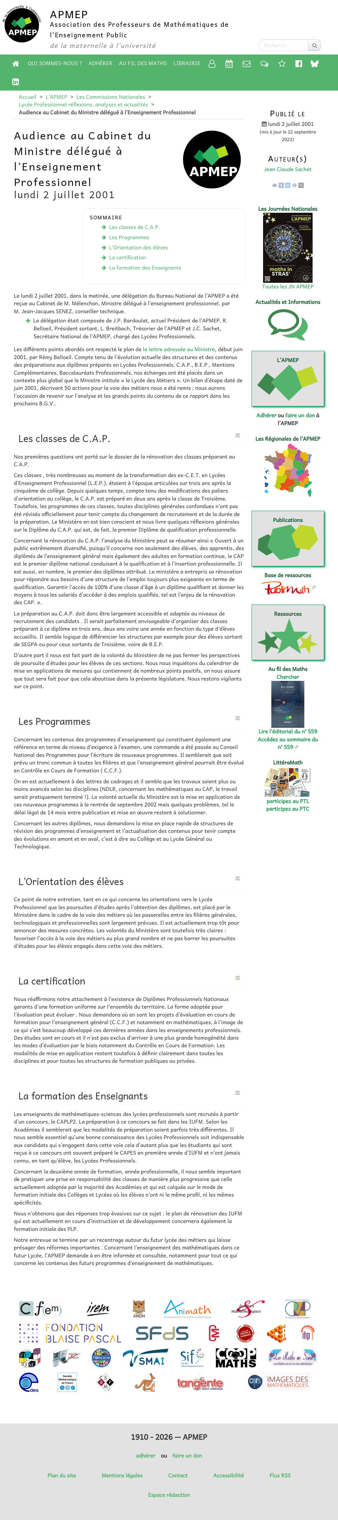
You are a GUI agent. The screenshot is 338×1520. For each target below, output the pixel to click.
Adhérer (100, 63)
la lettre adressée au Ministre (179, 349)
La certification (127, 257)
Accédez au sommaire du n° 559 (288, 743)
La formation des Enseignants (145, 267)
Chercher (288, 677)
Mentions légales (122, 1475)
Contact (178, 1475)
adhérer (145, 1455)
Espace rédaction (169, 1495)
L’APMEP (56, 97)
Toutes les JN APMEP (288, 286)
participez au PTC (288, 808)
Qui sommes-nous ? (55, 63)
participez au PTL (288, 801)
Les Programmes (129, 237)
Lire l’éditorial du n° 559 (287, 731)
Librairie (187, 63)
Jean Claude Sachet (288, 169)
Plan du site (62, 1475)
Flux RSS (279, 1475)
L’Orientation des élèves (138, 247)
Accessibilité (228, 1475)
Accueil (27, 97)
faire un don (300, 415)
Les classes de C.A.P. (134, 227)
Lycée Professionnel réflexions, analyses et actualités (83, 104)
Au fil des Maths (143, 63)
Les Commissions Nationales (111, 97)
